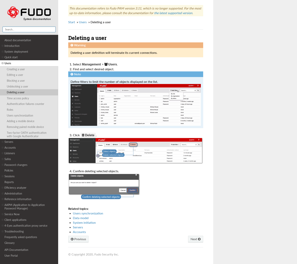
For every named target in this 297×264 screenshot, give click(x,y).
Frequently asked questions (20, 237)
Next (196, 239)
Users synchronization (20, 115)
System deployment (15, 51)
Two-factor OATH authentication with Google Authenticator (27, 134)
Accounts (9, 147)
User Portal (11, 255)
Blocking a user (16, 80)
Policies (8, 170)
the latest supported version (173, 13)
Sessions (8, 176)
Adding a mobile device (20, 121)
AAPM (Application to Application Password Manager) (23, 206)
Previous (78, 239)
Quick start (10, 57)
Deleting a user (15, 92)
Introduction (11, 46)
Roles (10, 109)
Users (6, 63)
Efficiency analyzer (14, 187)
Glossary (9, 242)
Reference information (16, 199)
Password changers (14, 165)
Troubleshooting (13, 231)
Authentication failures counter (25, 103)
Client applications (14, 220)
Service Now (11, 214)
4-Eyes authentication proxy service (24, 225)
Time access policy (18, 98)
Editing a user (15, 74)
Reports (9, 182)
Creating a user (16, 69)
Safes (6, 159)
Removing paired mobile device (25, 127)
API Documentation (16, 249)
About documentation (17, 40)
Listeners (8, 153)
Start (71, 22)
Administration (12, 193)
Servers (7, 142)
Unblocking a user (17, 86)
